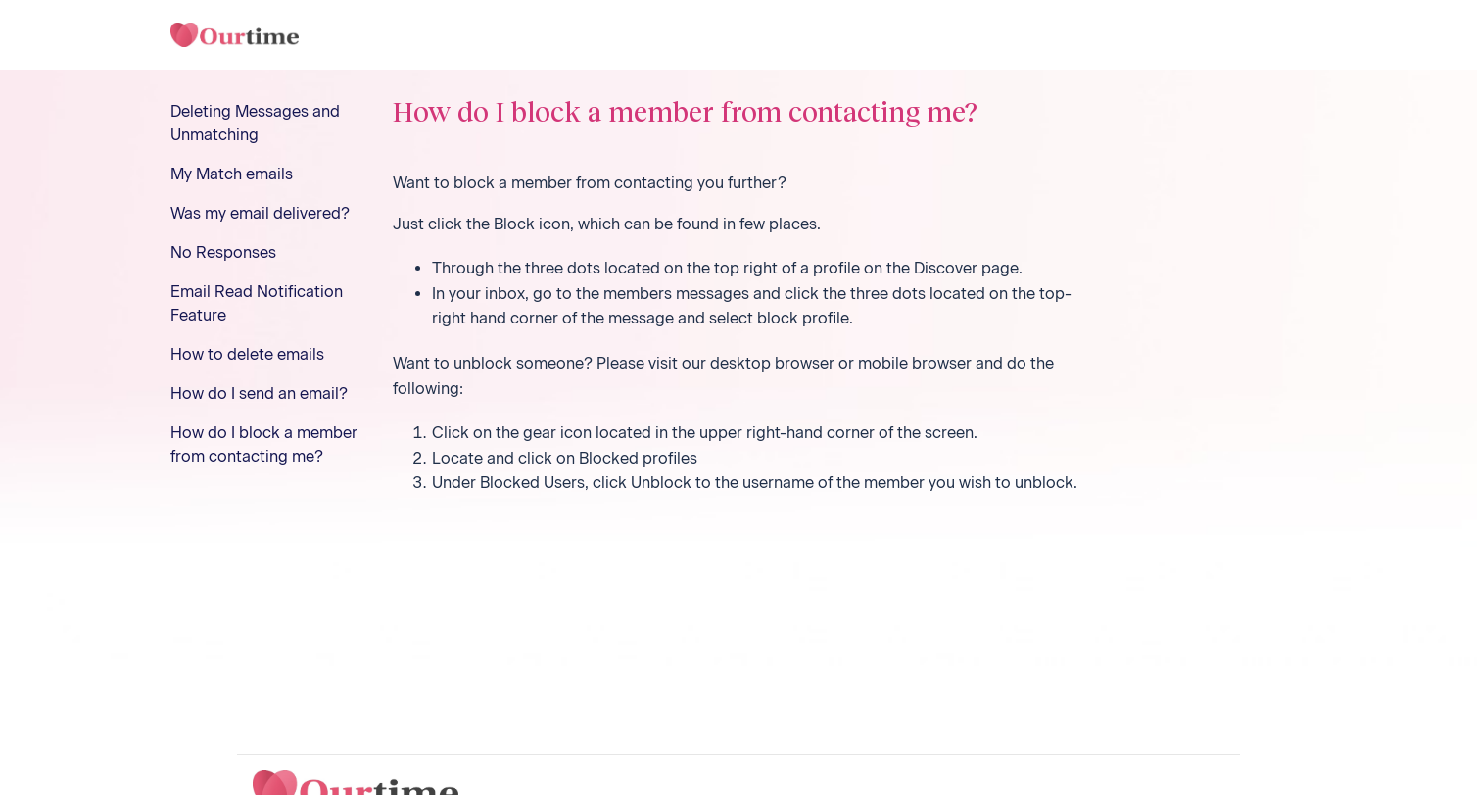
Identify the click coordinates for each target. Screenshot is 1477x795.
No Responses (223, 252)
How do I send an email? (259, 393)
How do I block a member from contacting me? (263, 444)
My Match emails (231, 174)
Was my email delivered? (260, 213)
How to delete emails (247, 354)
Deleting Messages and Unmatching (255, 123)
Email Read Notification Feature (256, 303)
